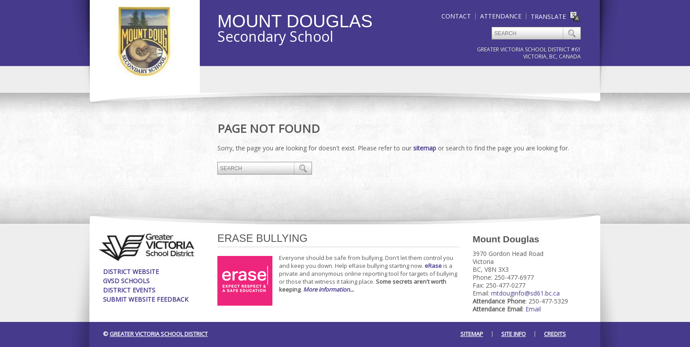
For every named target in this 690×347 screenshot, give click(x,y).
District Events (129, 290)
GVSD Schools (126, 281)
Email (533, 309)
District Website (131, 271)
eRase (433, 266)
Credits (555, 334)
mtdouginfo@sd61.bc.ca (525, 293)
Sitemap (471, 334)
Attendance (500, 16)
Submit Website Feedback (145, 299)
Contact (456, 16)
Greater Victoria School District (159, 334)
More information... (328, 289)
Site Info (513, 334)
